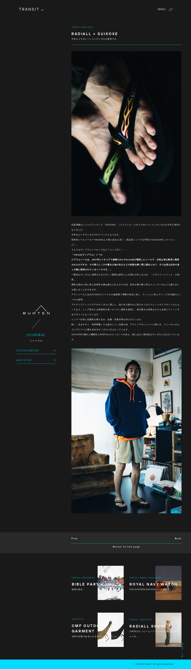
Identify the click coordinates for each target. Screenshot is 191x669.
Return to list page (126, 547)
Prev (74, 539)
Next (178, 539)
